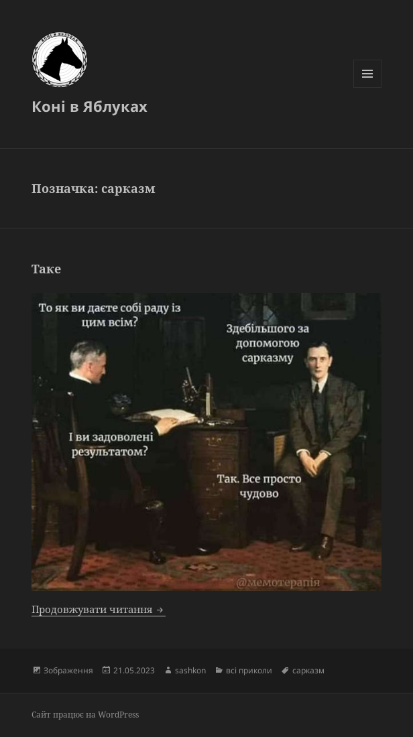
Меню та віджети (367, 87)
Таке (46, 269)
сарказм (308, 670)
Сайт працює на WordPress (85, 714)
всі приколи (249, 670)
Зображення (68, 670)
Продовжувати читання (99, 609)
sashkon (190, 670)
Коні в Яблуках (90, 106)
